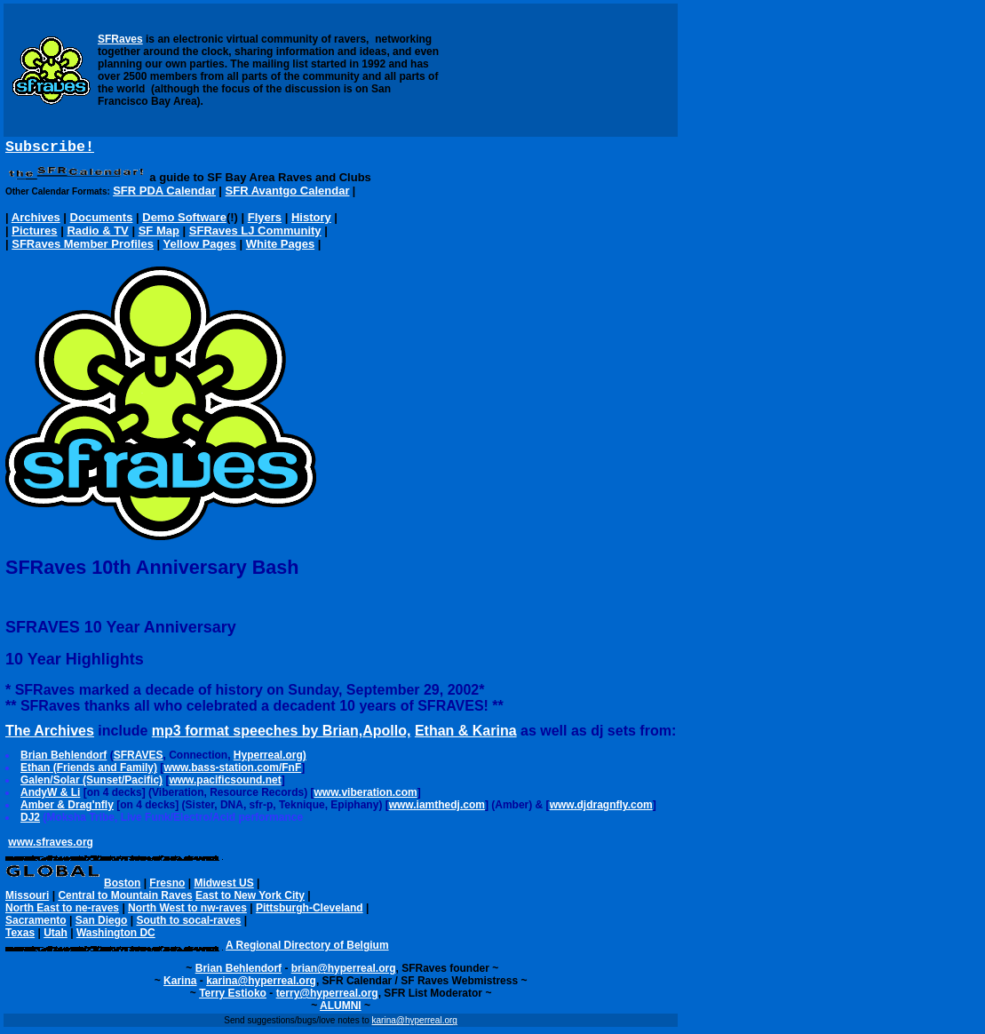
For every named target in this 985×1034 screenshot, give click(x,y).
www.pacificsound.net (225, 783)
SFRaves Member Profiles (83, 247)
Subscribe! (49, 149)
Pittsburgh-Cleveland (309, 911)
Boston (122, 886)
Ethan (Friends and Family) (88, 771)
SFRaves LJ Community (255, 234)
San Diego (101, 924)
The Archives (49, 734)
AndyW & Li (50, 796)
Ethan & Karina (466, 734)
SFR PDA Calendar (164, 194)
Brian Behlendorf (63, 758)
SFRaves (120, 39)
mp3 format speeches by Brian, (257, 734)
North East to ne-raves (62, 911)
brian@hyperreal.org (343, 972)
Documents (101, 220)
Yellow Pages (199, 247)
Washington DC (115, 936)
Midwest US (223, 886)
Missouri (27, 899)
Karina (179, 984)
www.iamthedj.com (437, 808)
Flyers (265, 220)
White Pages (280, 247)
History (311, 220)
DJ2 (30, 821)
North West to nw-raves (187, 911)
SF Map (159, 234)
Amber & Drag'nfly (67, 808)
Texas (20, 936)
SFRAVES (138, 758)
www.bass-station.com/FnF (232, 771)
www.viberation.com (365, 796)
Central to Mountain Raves (125, 899)
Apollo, (386, 734)
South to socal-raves (188, 924)
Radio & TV (97, 234)
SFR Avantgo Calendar (288, 194)
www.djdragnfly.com (601, 808)
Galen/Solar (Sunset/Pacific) (91, 783)
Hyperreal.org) (270, 758)
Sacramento (36, 924)
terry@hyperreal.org (327, 996)
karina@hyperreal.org (261, 984)
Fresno (167, 886)
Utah (56, 936)
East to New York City (250, 899)
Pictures (34, 234)
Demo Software (184, 220)
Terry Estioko (232, 996)
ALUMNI (340, 1009)
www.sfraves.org (50, 845)
